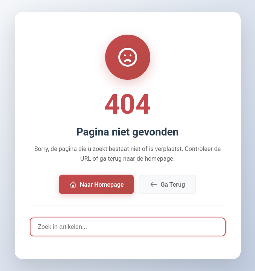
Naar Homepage (96, 184)
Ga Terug (167, 184)
